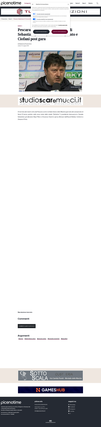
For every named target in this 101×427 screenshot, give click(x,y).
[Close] (68, 4)
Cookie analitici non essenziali (45, 19)
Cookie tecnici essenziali (43, 14)
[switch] (34, 19)
